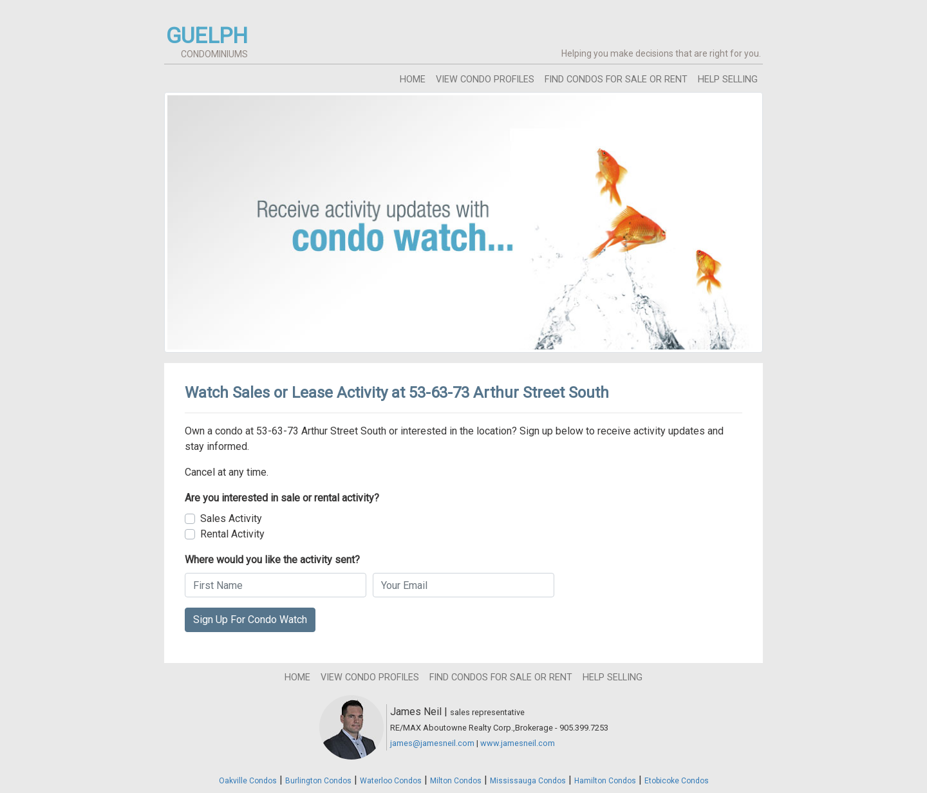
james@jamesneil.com (432, 743)
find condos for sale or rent (616, 79)
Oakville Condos (248, 780)
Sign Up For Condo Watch (250, 619)
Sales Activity (231, 518)
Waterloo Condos (391, 780)
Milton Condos (456, 780)
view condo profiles (485, 79)
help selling (728, 79)
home (413, 79)
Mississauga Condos (528, 780)
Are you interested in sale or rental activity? (282, 498)
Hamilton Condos (605, 780)
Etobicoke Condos (676, 780)
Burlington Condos (318, 780)
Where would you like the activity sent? (272, 560)
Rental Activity (232, 534)
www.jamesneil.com (517, 743)
